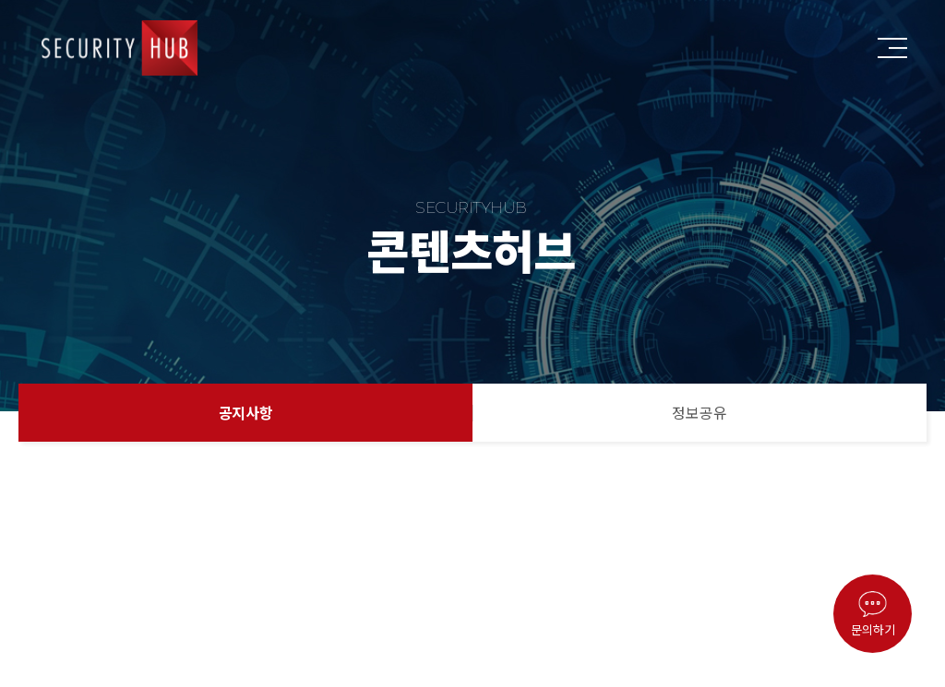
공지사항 (246, 412)
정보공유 (699, 412)
